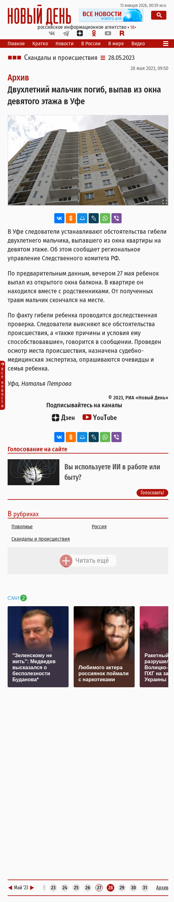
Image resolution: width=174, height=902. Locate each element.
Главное (16, 44)
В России (91, 44)
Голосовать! (152, 493)
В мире (116, 44)
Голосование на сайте (37, 449)
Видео (138, 44)
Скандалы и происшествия (60, 57)
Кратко (40, 44)
